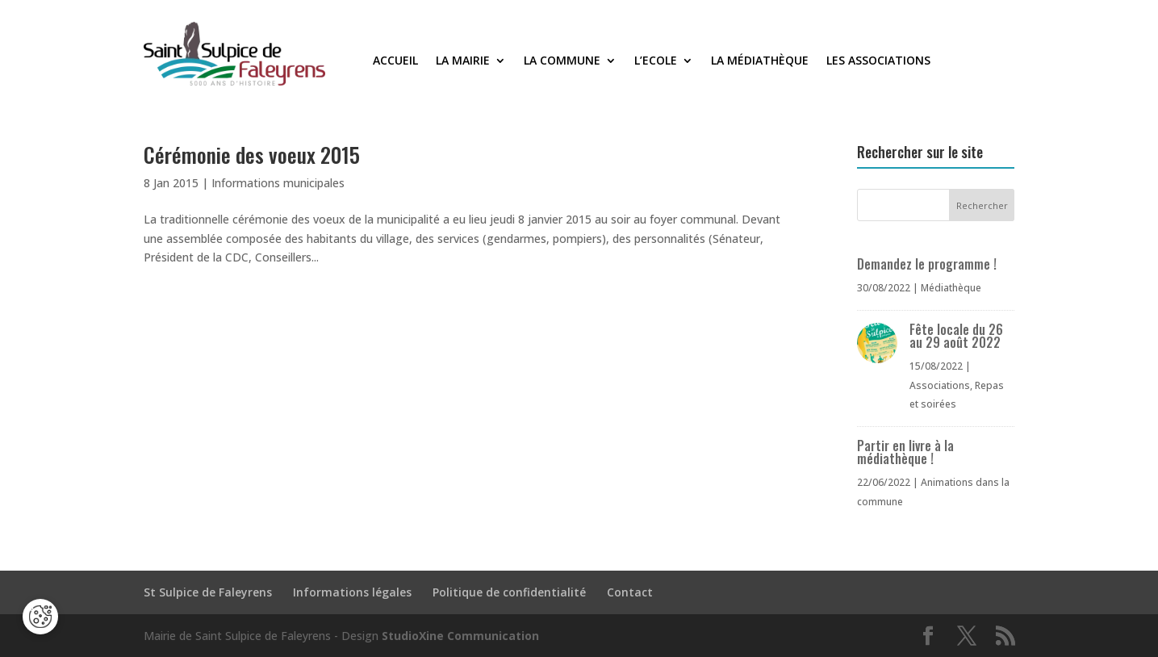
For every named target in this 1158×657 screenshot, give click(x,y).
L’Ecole (655, 61)
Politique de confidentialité (509, 592)
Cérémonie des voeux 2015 (252, 154)
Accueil (395, 61)
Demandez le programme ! (927, 264)
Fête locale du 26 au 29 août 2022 (956, 336)
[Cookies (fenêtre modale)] (40, 616)
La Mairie (463, 61)
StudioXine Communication (460, 635)
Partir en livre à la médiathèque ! (905, 452)
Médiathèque (951, 288)
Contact (630, 592)
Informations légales (352, 592)
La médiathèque (760, 61)
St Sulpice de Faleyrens (208, 592)
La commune (562, 61)
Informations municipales (278, 182)
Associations (939, 385)
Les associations (878, 61)
